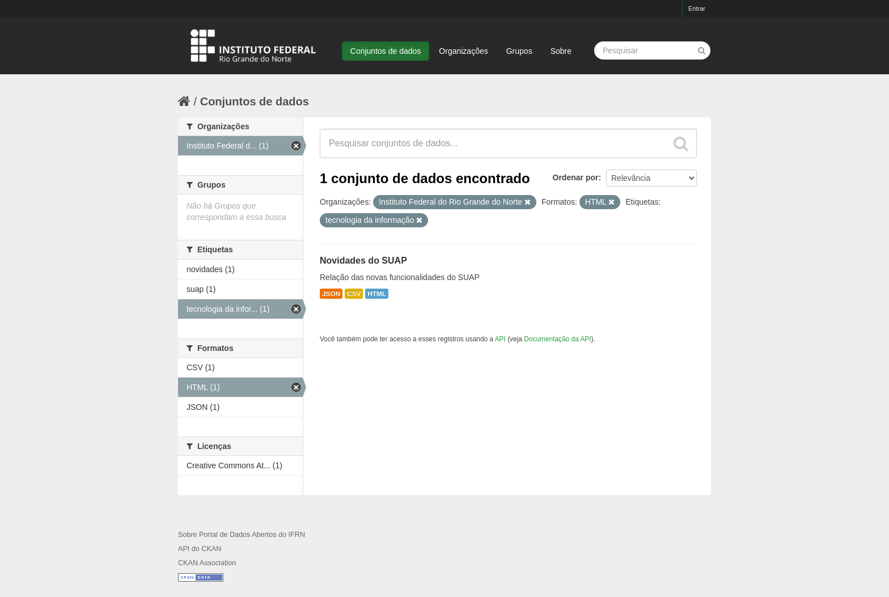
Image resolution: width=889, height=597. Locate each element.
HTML (376, 294)
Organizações (463, 51)
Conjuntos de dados (385, 51)
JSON (331, 294)
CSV (354, 294)
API (500, 339)
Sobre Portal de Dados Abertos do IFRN (241, 535)
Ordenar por (576, 177)
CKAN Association (207, 563)
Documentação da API (557, 339)
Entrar (696, 8)
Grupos (519, 51)
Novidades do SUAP (363, 260)
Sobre (561, 51)
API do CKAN (199, 549)
